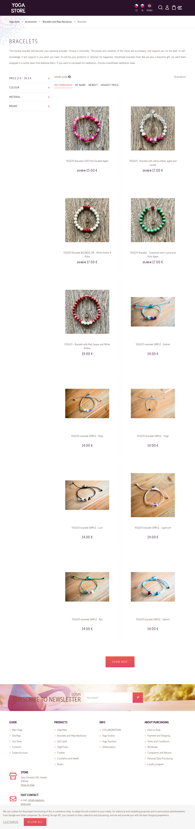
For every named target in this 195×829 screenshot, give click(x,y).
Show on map (28, 785)
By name (80, 85)
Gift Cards (62, 741)
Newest (93, 85)
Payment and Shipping (158, 735)
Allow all (35, 822)
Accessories (31, 21)
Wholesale (152, 747)
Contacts (16, 747)
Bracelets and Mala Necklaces (57, 21)
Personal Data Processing (160, 758)
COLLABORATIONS (111, 730)
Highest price (110, 85)
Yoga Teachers (109, 741)
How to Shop (153, 730)
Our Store (17, 741)
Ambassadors (109, 747)
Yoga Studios (108, 735)
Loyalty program (155, 764)
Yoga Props (62, 747)
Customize (10, 822)
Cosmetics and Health (68, 758)
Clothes (61, 752)
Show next (120, 661)
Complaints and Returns (159, 752)
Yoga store (14, 21)
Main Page (17, 730)
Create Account (20, 752)
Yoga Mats (62, 730)
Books (60, 764)
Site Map (16, 735)
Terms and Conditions (158, 741)
